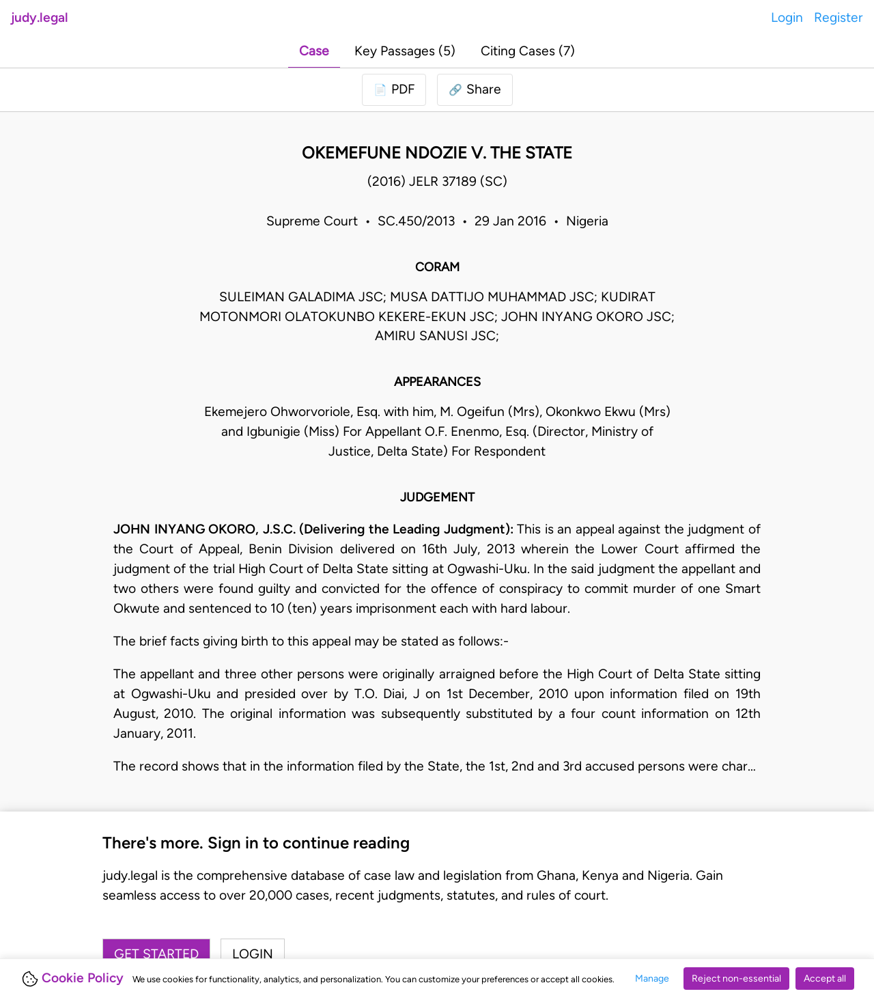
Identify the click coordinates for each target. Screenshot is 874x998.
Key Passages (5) (404, 51)
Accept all (825, 978)
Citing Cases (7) (528, 51)
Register (838, 17)
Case (314, 51)
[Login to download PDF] (394, 90)
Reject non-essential (736, 978)
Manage (652, 978)
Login (787, 17)
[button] (475, 90)
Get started (156, 954)
